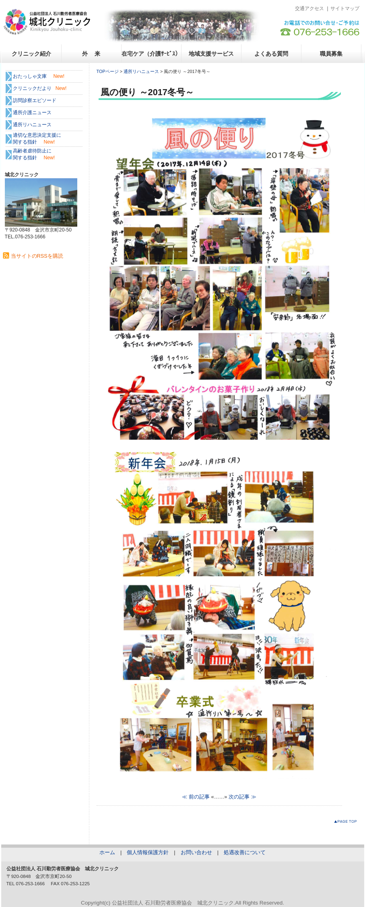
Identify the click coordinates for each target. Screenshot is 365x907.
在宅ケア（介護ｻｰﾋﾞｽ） (151, 53)
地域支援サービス (211, 53)
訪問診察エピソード (34, 100)
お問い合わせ (196, 852)
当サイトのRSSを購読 (37, 256)
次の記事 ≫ (242, 797)
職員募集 (331, 53)
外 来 (91, 53)
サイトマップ (344, 8)
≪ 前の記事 (196, 797)
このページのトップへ (347, 823)
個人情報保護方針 (148, 852)
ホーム (107, 852)
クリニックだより (32, 88)
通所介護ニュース (32, 112)
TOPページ (108, 71)
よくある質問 (271, 53)
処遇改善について (245, 852)
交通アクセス (309, 8)
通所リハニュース (141, 71)
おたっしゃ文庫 (30, 76)
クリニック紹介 (31, 53)
